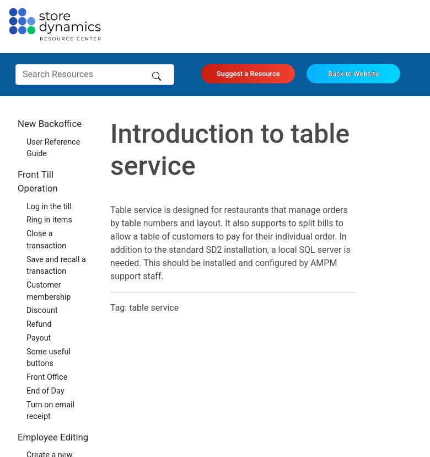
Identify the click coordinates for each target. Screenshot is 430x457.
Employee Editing (53, 437)
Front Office (46, 377)
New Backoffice (50, 123)
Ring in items (49, 220)
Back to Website (353, 74)
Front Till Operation (38, 181)
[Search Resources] (94, 74)
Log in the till (49, 206)
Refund (39, 324)
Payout (38, 338)
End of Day (45, 391)
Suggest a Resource (248, 74)
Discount (42, 310)
